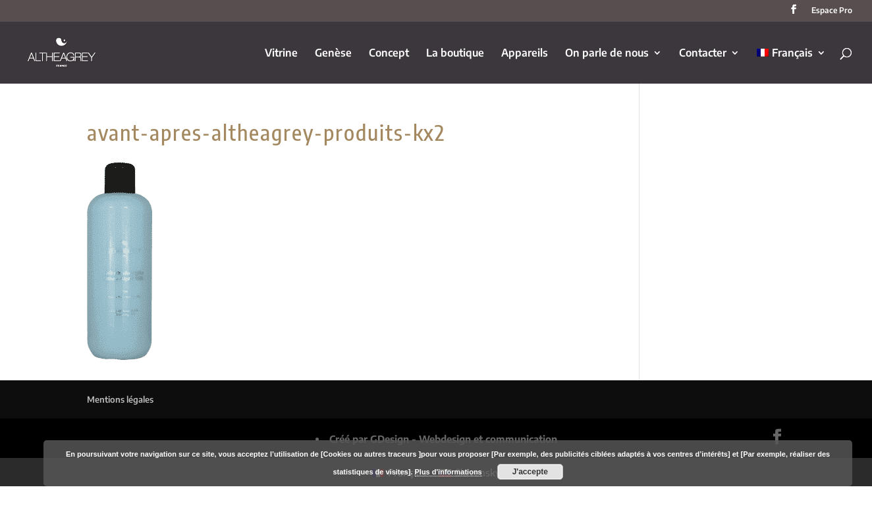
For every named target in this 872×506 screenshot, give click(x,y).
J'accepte (530, 471)
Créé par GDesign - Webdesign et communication (443, 439)
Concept (389, 53)
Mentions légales (120, 399)
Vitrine (281, 53)
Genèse (333, 53)
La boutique (455, 53)
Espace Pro (831, 11)
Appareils (524, 53)
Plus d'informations (448, 472)
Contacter (702, 53)
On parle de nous (607, 53)
